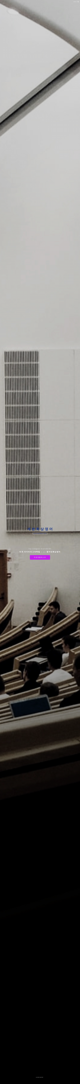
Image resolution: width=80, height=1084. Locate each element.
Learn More (39, 1077)
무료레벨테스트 (40, 557)
